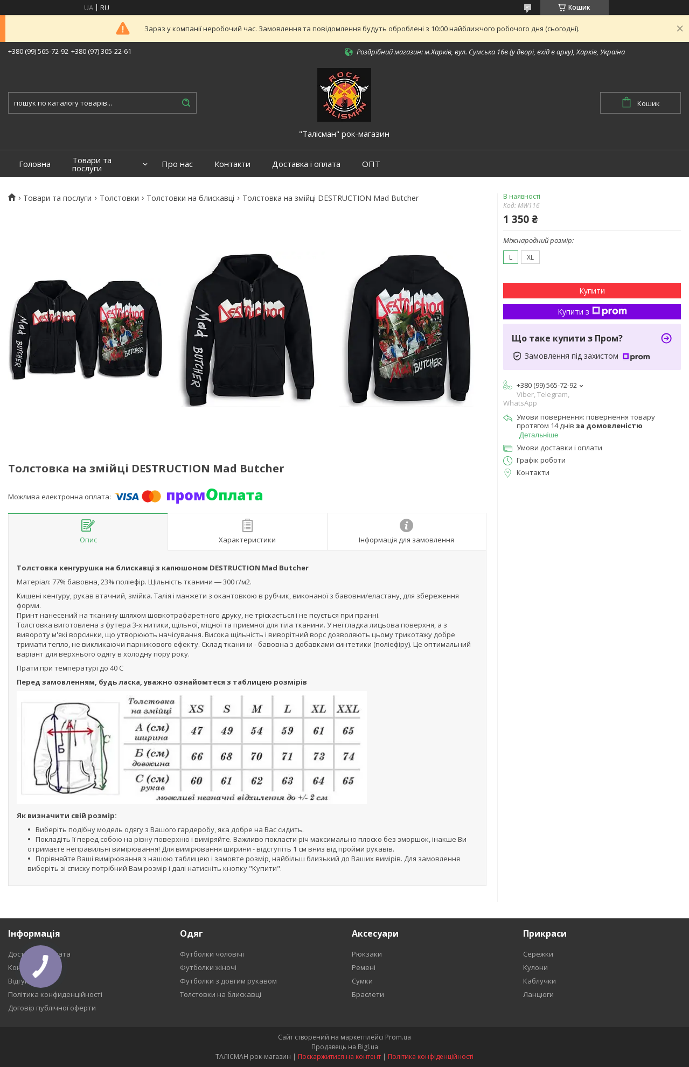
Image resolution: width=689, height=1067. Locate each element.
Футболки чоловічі (212, 954)
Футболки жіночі (208, 967)
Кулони (535, 967)
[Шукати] (186, 103)
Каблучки (539, 981)
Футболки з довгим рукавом (228, 981)
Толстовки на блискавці (190, 198)
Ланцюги (538, 994)
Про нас (177, 164)
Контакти (232, 164)
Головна (35, 164)
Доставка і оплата (306, 164)
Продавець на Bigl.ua (344, 1046)
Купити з (592, 311)
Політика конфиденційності (55, 994)
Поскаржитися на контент (339, 1056)
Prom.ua (398, 1037)
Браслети (368, 994)
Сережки (538, 954)
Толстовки (119, 198)
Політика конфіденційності (431, 1056)
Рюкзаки (367, 954)
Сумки (362, 981)
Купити (592, 290)
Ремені (363, 967)
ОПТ (371, 164)
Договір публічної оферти (52, 1008)
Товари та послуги (92, 164)
